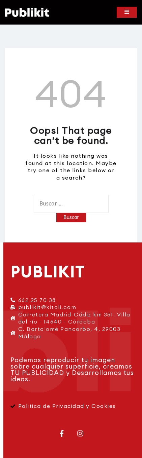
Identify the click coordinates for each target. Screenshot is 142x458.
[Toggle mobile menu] (127, 12)
